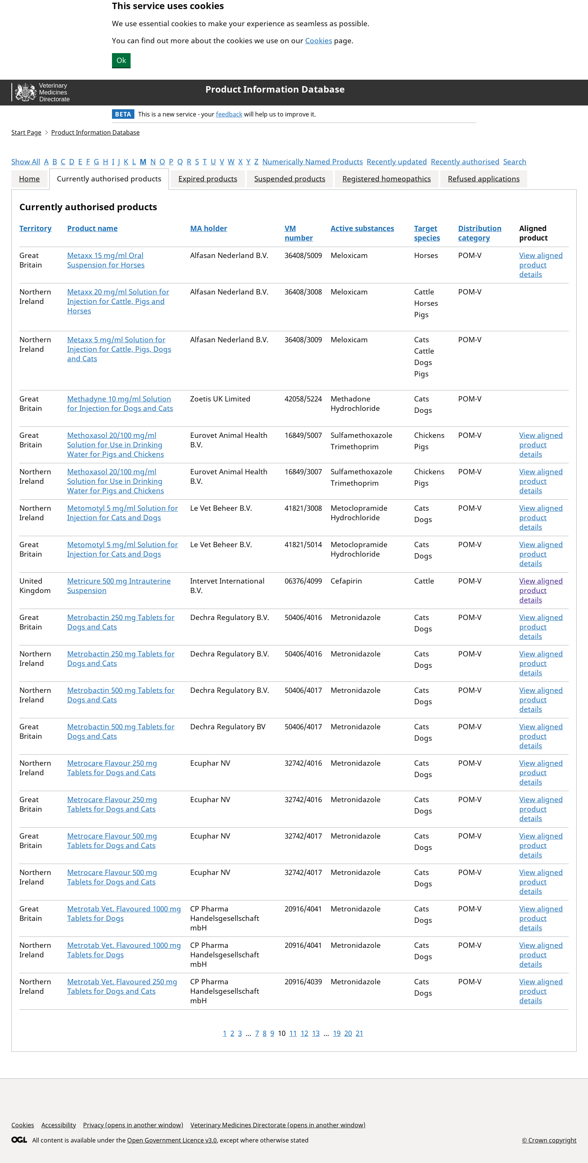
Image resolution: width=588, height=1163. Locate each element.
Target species (427, 233)
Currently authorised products (109, 179)
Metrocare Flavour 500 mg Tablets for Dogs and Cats (112, 840)
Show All (25, 162)
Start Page (26, 132)
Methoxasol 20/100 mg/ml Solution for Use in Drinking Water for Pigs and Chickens (115, 444)
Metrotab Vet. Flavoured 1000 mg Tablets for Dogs (124, 913)
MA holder (208, 228)
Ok (121, 60)
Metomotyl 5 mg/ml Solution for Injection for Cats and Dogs (122, 512)
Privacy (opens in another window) (133, 1125)
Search (515, 162)
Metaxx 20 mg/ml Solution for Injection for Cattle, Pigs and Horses (118, 301)
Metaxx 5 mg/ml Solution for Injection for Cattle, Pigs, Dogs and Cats (119, 349)
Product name (92, 228)
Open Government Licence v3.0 (172, 1140)
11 (293, 1033)
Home (29, 179)
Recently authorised (465, 162)
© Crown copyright (549, 1140)
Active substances (362, 228)
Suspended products (289, 179)
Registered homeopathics (386, 179)
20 (348, 1033)
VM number (299, 233)
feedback (229, 114)
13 (316, 1033)
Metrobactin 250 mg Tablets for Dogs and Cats (121, 622)
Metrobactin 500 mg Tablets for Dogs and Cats (121, 695)
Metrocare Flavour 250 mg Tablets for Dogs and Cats (112, 767)
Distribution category (479, 233)
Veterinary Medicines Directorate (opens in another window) (278, 1125)
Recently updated (397, 162)
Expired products (207, 179)
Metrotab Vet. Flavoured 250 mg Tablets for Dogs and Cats (122, 986)
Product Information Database (275, 89)
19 (337, 1033)
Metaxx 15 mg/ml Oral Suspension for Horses (106, 260)
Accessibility (58, 1125)
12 (304, 1033)
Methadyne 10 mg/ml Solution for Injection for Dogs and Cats (120, 403)
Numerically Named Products (312, 162)
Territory (35, 228)
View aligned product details (541, 264)
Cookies (318, 41)
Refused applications (484, 179)
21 (359, 1033)
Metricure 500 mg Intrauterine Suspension (119, 585)
